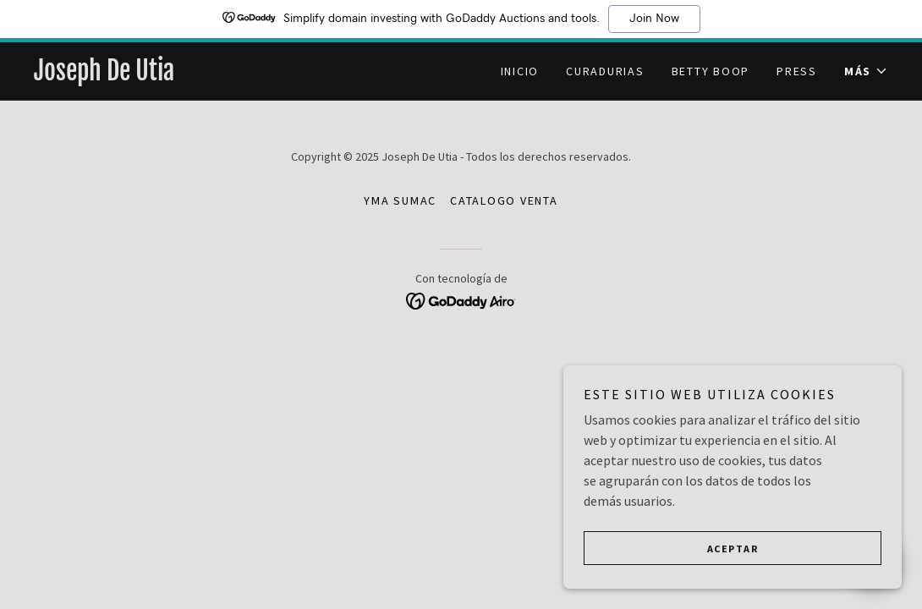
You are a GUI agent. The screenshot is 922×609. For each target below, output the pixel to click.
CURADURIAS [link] (605, 71)
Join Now (654, 19)
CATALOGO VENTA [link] (504, 200)
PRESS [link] (797, 71)
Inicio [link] (520, 71)
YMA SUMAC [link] (400, 200)
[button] (866, 71)
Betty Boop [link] (711, 71)
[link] (247, 75)
